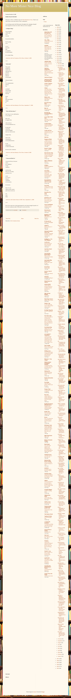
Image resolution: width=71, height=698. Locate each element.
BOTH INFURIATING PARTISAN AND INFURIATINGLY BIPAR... (61, 114)
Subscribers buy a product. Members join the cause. (48, 384)
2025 (58, 29)
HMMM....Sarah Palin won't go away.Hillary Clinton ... (61, 313)
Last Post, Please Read (48, 575)
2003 (58, 666)
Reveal (45, 417)
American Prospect (48, 77)
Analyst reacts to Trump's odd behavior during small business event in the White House (48, 398)
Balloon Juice (47, 97)
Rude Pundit (47, 444)
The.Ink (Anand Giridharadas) (47, 507)
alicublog (46, 45)
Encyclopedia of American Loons (47, 180)
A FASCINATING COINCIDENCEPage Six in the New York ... (61, 95)
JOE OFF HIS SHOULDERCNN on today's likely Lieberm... (61, 245)
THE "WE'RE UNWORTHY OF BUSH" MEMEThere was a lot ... (61, 471)
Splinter (46, 480)
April (59, 650)
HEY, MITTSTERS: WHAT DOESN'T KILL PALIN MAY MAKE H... (61, 491)
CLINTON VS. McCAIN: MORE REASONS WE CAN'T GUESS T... (61, 319)
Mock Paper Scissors (48, 298)
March (59, 652)
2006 (58, 660)
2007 (58, 658)
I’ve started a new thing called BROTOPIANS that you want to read (48, 525)
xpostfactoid (46, 557)
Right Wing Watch (48, 435)
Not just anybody (47, 84)
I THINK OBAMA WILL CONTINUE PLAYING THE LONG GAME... (61, 326)
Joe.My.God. (47, 242)
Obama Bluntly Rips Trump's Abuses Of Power (48, 373)
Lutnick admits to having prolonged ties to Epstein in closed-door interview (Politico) (48, 288)
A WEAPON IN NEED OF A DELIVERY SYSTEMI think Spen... (61, 485)
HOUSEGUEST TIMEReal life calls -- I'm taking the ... (61, 446)
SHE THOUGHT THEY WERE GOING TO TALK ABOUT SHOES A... (61, 302)
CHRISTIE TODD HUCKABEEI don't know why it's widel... (61, 257)
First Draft (46, 185)
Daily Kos (46, 137)
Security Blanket (47, 105)
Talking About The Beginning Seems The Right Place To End (48, 329)
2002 (58, 668)
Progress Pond (47, 389)
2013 (58, 52)
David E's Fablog (47, 148)
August (59, 642)
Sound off (46, 379)
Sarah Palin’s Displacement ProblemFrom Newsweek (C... (61, 431)
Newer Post (8, 218)
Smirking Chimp (47, 473)
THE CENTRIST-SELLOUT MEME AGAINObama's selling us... (61, 121)
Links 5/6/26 (46, 295)
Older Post (37, 218)
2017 (58, 44)
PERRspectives (47, 351)
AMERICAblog (47, 61)
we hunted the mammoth (47, 522)
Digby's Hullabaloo (48, 160)
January (59, 656)
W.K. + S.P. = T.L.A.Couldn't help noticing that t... (61, 350)
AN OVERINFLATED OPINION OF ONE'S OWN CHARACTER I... (61, 344)
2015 (58, 48)
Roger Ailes (46, 436)
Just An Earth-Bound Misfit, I (47, 254)
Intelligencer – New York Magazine (48, 240)
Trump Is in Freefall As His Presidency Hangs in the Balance (48, 476)
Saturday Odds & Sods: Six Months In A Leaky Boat (48, 188)
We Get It (46, 161)
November (60, 65)
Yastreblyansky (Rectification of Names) (47, 567)
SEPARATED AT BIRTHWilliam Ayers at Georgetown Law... (61, 239)
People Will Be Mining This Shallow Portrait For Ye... (61, 425)
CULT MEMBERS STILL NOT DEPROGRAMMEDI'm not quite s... (61, 251)
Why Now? (46, 535)
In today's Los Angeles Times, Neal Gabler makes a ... (61, 74)
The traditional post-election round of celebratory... (61, 414)
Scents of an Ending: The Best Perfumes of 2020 (48, 463)
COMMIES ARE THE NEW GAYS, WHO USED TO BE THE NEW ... (61, 459)
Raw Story (46, 394)
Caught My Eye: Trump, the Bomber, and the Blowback (48, 407)
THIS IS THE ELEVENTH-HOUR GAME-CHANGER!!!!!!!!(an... (61, 573)
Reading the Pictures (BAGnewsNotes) (48, 404)
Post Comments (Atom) (15, 220)
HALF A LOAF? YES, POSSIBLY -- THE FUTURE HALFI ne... (61, 227)
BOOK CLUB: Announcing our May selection (48, 509)
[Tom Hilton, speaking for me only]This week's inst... (61, 69)
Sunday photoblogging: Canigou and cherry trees (48, 126)
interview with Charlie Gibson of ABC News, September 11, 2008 (20, 199)
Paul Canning (47, 345)
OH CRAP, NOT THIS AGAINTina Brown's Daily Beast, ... (61, 208)
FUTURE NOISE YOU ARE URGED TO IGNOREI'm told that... (61, 452)
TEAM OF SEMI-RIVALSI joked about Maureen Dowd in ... (61, 307)
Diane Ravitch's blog (48, 152)
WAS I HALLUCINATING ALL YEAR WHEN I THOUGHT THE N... (61, 288)
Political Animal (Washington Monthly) (47, 363)
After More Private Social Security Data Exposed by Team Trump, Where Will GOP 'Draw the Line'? (48, 91)
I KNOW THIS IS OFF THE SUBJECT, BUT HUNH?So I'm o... (61, 233)
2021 (58, 36)
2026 (58, 27)
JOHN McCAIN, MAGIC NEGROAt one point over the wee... (61, 399)
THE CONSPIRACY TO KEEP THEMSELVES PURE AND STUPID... (61, 169)
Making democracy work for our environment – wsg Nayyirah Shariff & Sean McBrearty (47, 174)
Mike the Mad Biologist (47, 294)
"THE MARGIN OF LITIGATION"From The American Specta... (61, 550)
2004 (58, 664)
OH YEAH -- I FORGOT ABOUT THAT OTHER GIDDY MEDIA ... (61, 263)
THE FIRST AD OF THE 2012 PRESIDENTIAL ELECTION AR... (61, 362)
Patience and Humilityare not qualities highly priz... (61, 409)
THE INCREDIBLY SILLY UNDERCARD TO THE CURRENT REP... (61, 368)
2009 (58, 60)
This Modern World (48, 514)
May (59, 648)
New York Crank (47, 315)
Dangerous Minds (48, 139)
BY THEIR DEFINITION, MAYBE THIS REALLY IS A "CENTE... (61, 141)
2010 (58, 58)
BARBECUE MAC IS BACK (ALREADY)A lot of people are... (61, 591)
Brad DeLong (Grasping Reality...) (48, 113)
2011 (58, 56)
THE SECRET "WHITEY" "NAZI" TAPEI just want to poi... (61, 375)
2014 (58, 50)
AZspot (45, 87)
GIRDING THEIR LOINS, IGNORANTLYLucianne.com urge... (61, 516)
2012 (58, 54)
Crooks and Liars (48, 130)
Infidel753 (46, 225)
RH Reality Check (48, 425)
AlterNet (46, 53)
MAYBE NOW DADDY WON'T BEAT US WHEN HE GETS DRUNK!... (61, 566)
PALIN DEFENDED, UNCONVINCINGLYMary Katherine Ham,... (61, 477)
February (60, 654)
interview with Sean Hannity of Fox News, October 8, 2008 (18, 152)
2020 (58, 38)
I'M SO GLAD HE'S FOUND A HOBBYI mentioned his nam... (61, 281)
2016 (58, 46)
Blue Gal (46, 108)
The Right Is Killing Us (48, 277)
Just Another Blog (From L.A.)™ (48, 261)
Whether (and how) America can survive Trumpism (48, 64)
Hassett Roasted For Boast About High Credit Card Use (48, 244)
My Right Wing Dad (48, 310)
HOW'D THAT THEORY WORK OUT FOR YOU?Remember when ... (61, 523)
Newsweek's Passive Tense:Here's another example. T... (61, 419)
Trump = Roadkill (47, 149)
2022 (58, 34)
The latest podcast (47, 109)
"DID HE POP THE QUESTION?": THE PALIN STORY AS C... (61, 356)
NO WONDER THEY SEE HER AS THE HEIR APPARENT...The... (61, 498)
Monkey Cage (47, 303)
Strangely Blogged (48, 489)
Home (22, 218)
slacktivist (46, 468)
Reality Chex (47, 411)
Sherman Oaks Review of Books (47, 461)
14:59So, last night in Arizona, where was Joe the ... (61, 529)
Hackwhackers (47, 210)
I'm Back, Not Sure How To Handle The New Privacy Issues (48, 35)
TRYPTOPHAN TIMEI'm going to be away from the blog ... (61, 90)
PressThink (46, 382)
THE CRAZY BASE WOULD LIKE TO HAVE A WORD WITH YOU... (61, 269)
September (60, 640)
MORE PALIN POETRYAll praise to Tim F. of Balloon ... (61, 332)
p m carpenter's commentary (47, 335)
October (59, 638)
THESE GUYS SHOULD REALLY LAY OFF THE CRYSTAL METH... (61, 134)
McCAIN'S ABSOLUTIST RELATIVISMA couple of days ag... (61, 634)
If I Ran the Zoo (47, 221)
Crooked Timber (47, 123)
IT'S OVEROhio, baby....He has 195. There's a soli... (61, 539)
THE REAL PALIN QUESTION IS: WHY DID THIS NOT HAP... (61, 337)
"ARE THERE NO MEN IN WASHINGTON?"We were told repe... (61, 393)
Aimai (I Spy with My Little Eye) (48, 33)
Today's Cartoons (47, 211)
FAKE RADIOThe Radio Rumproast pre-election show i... (61, 579)
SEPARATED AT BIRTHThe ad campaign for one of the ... (61, 614)
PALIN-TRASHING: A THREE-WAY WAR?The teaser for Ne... (61, 509)
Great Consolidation (48, 204)
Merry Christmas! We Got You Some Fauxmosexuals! (48, 553)
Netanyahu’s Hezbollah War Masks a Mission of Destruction (48, 234)
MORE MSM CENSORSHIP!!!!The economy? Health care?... (61, 214)
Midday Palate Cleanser (48, 300)
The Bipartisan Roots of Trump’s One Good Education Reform (48, 366)
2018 (58, 42)
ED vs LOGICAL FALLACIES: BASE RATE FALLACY (48, 200)
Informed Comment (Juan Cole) (48, 232)
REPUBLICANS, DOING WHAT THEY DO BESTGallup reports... (61, 194)
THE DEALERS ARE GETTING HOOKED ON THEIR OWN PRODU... (61, 176)
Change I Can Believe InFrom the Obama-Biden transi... (61, 441)
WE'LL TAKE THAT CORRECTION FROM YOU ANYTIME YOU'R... (61, 161)
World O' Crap (47, 551)
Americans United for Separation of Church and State (48, 80)
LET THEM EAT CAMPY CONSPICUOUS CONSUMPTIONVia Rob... (61, 182)
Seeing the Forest (47, 454)
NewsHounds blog (48, 327)
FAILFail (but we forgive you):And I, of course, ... (61, 534)
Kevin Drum (47, 266)
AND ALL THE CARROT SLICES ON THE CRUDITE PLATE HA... (61, 127)
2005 (58, 662)
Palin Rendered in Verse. (28, 19)
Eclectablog (46, 170)
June (59, 646)
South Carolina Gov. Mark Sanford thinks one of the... (61, 79)
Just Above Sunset (48, 249)
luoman (34, 691)
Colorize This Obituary (48, 273)
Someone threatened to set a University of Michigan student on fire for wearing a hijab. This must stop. (48, 484)
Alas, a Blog (46, 39)
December (60, 63)
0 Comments (24, 210)
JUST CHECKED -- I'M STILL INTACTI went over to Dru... (61, 609)
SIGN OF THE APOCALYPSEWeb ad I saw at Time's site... (61, 503)
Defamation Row (47, 531)
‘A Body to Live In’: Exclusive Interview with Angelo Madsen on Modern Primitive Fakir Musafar (48, 143)
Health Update (47, 268)
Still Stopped (46, 250)
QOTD (45, 194)
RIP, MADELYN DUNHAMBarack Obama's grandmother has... (61, 585)
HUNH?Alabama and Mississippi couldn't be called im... (61, 544)
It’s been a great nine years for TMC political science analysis (48, 305)
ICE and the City (47, 503)
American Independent (47, 69)
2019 (58, 40)
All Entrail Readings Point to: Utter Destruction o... (61, 436)
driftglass (46, 165)
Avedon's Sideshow (48, 83)
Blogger (42, 691)
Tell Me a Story (47, 501)
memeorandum (47, 284)
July (59, 644)
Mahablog (46, 276)
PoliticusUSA (47, 371)
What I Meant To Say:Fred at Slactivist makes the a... (61, 85)
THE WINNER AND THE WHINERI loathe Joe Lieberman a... (61, 381)
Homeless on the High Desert (47, 215)
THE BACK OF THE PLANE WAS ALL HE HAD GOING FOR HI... (61, 620)
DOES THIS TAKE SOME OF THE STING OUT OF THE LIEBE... (61, 188)
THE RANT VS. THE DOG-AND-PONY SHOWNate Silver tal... (61, 154)
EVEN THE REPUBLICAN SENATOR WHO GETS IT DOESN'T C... (61, 101)
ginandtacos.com (47, 197)
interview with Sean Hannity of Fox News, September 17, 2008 (19, 105)
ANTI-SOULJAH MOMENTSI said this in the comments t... (61, 387)
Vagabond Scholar (48, 516)
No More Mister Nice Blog (23, 6)
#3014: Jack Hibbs (47, 182)
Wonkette (46, 540)
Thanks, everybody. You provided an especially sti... (61, 404)
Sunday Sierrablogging (48, 222)
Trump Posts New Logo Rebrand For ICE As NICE (48, 132)
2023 (58, 33)
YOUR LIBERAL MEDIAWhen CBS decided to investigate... (61, 465)
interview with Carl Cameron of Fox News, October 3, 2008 (18, 58)
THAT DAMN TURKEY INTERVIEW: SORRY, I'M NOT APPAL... (61, 148)
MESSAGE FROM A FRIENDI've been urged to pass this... (61, 603)
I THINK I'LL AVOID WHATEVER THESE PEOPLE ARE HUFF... (61, 295)
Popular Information (48, 377)
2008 (58, 62)
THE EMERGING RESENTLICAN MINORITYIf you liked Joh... (61, 275)
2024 (58, 31)
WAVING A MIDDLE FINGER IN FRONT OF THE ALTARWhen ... (61, 597)
